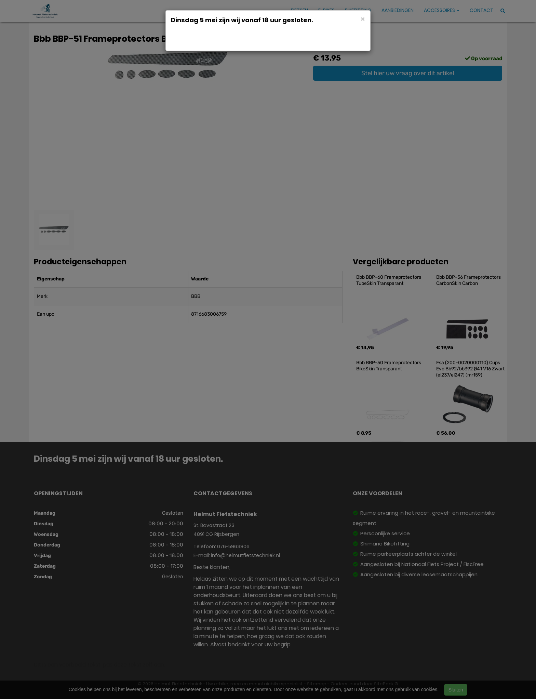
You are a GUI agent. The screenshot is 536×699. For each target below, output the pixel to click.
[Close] (363, 18)
